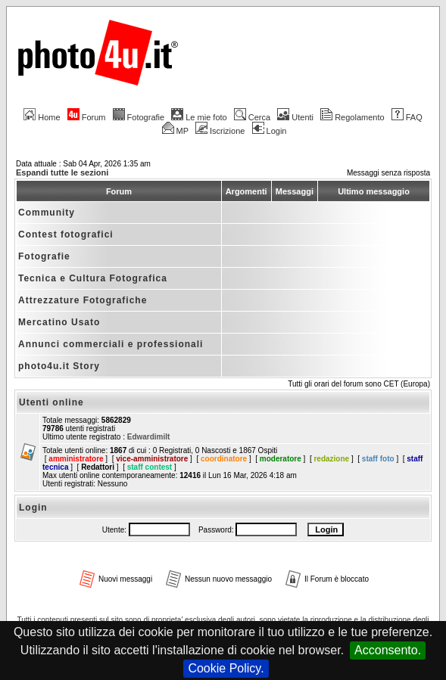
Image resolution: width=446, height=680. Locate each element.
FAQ (407, 117)
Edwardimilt (148, 437)
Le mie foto (198, 117)
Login (269, 130)
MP (175, 130)
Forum (86, 117)
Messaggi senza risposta (388, 173)
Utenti (295, 117)
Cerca (252, 117)
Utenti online (51, 402)
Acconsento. (387, 650)
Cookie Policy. (226, 668)
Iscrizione (220, 130)
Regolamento (352, 117)
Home (41, 117)
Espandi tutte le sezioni (62, 172)
